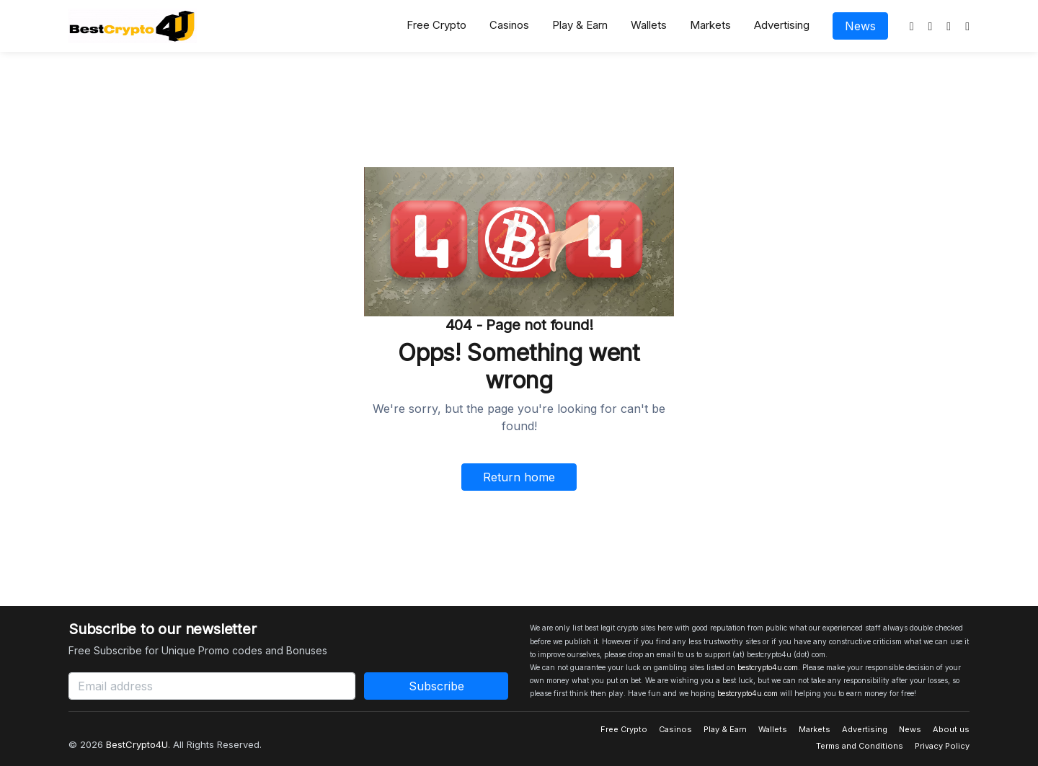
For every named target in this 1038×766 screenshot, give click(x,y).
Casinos (509, 25)
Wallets (649, 25)
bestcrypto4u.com (767, 667)
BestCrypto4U (137, 744)
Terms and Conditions (859, 746)
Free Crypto (436, 25)
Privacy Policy (942, 746)
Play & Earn (580, 25)
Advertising (781, 25)
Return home (519, 477)
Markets (710, 25)
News (860, 26)
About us (951, 729)
